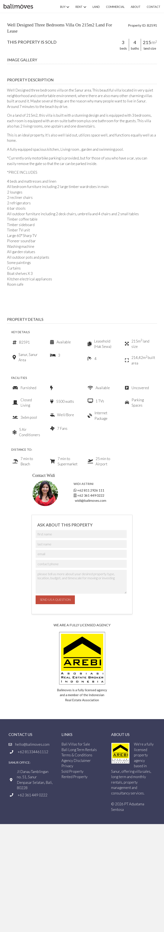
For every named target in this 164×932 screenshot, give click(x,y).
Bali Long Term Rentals (79, 749)
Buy (62, 7)
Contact (153, 7)
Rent (79, 7)
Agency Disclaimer (76, 760)
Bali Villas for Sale (75, 744)
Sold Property (72, 771)
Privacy (67, 766)
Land (96, 7)
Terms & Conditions (76, 755)
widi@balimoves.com (90, 500)
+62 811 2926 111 (90, 490)
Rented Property (74, 776)
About (136, 7)
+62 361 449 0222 (90, 495)
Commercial (115, 7)
